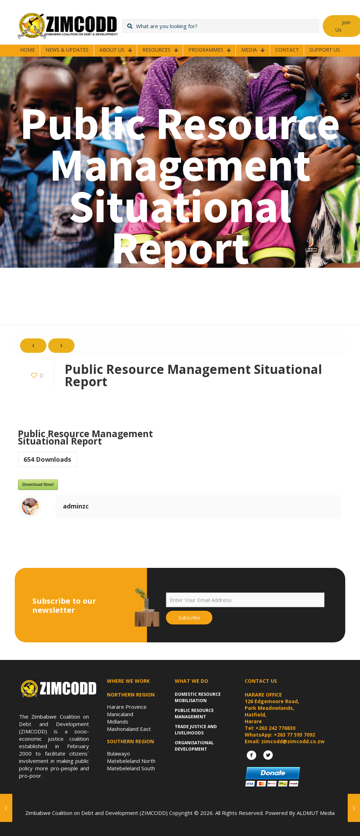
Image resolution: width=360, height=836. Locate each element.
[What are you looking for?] (220, 26)
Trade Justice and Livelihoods (196, 730)
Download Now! (38, 484)
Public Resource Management (194, 713)
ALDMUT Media (316, 812)
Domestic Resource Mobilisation (198, 697)
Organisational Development (194, 746)
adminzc (76, 506)
